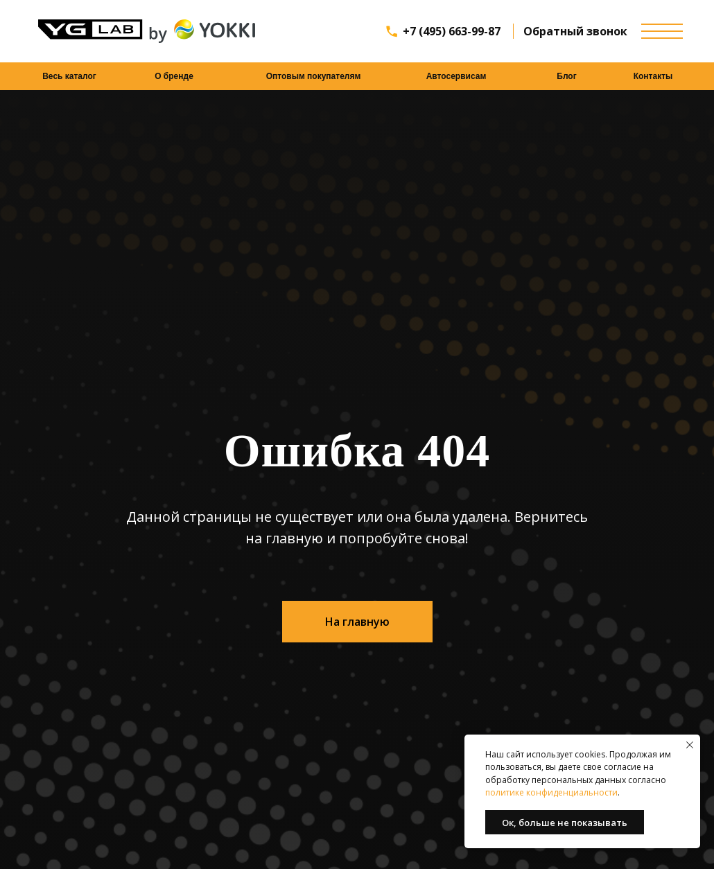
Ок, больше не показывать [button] (564, 822)
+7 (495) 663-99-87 (451, 31)
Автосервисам (456, 76)
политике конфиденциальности (551, 792)
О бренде (174, 76)
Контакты (653, 76)
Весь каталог (69, 76)
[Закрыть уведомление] (690, 745)
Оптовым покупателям (313, 76)
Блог (566, 76)
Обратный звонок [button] (575, 31)
